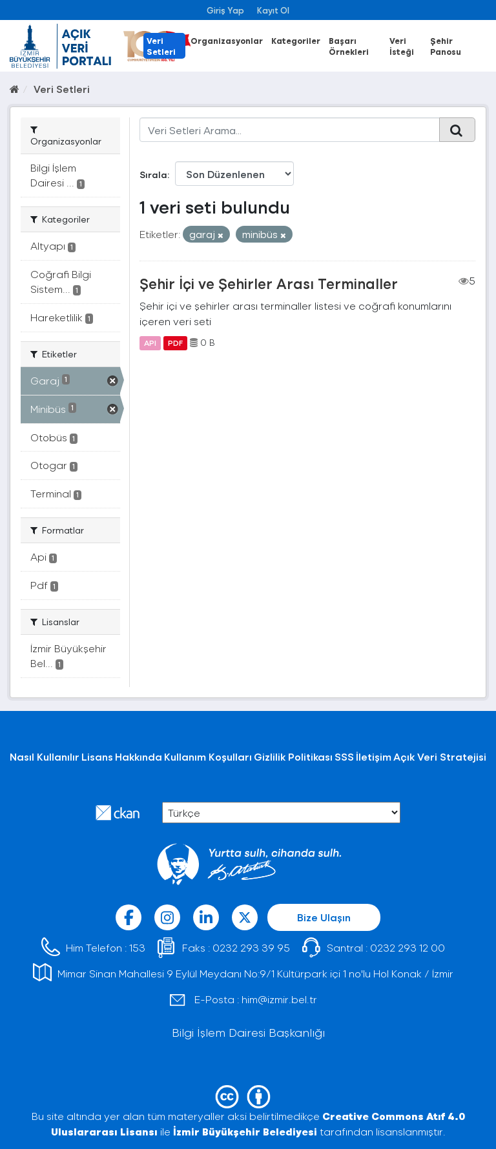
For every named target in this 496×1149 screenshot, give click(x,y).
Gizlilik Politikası (293, 756)
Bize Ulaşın (324, 917)
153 (137, 947)
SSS (344, 756)
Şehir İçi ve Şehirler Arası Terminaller (269, 283)
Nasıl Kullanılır (44, 756)
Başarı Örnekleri (349, 46)
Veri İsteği (401, 46)
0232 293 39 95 (251, 947)
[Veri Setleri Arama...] (290, 129)
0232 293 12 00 (407, 947)
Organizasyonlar (227, 40)
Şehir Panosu (445, 46)
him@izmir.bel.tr (279, 999)
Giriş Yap (225, 10)
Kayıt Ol (273, 10)
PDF (175, 342)
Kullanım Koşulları (208, 756)
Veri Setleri (161, 46)
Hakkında (138, 756)
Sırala (153, 174)
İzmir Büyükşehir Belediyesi (245, 1131)
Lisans (97, 756)
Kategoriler (295, 40)
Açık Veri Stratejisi (439, 756)
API (150, 342)
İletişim (373, 756)
